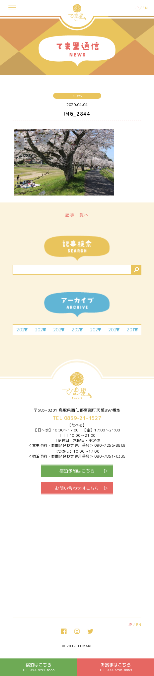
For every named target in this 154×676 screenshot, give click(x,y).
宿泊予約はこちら (77, 471)
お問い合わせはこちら (77, 488)
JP (136, 8)
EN (145, 8)
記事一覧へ (77, 215)
